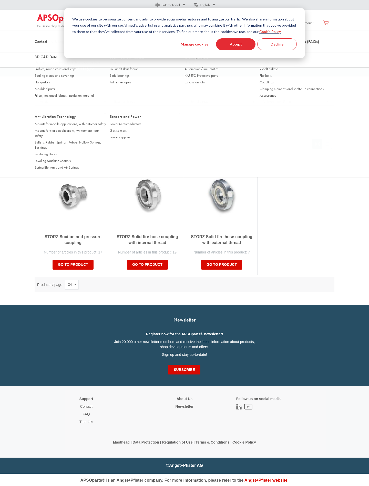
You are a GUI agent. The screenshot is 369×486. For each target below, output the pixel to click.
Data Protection (145, 442)
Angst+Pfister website (266, 480)
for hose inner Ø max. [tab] (54, 114)
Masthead (121, 442)
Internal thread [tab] (198, 101)
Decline (277, 44)
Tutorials (86, 422)
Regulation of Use (177, 442)
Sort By (43, 144)
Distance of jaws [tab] (125, 114)
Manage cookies (194, 44)
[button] (169, 5)
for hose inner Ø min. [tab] (277, 101)
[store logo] (59, 21)
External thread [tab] (124, 101)
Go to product (73, 264)
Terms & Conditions (212, 442)
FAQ (86, 414)
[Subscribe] (184, 369)
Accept (236, 44)
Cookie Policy (270, 31)
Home (41, 51)
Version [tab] (45, 101)
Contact (86, 406)
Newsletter (185, 406)
